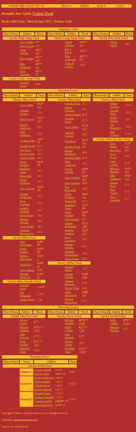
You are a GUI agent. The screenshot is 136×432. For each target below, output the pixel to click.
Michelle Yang (25, 350)
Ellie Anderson (25, 66)
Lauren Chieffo (69, 170)
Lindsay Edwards (70, 283)
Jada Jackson (24, 336)
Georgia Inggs (28, 140)
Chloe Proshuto (25, 181)
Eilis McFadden (26, 243)
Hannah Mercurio (25, 276)
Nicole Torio (72, 288)
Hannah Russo (69, 268)
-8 (38, 266)
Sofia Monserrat (70, 294)
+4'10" (127, 323)
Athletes (84, 5)
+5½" (36, 330)
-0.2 (39, 106)
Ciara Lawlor (24, 51)
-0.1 (84, 143)
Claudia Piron (72, 103)
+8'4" (82, 323)
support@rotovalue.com (25, 420)
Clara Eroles (27, 226)
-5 (38, 277)
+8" (81, 45)
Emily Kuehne (24, 250)
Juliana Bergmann (26, 196)
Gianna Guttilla (69, 276)
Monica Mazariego (26, 257)
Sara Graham (27, 188)
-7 (38, 259)
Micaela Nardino (114, 170)
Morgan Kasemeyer (71, 301)
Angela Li (25, 264)
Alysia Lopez (113, 44)
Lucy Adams (27, 270)
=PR (84, 226)
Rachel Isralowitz (25, 126)
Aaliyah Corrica (69, 65)
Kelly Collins (24, 343)
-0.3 (39, 121)
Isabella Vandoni (24, 210)
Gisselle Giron (24, 84)
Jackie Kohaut (73, 114)
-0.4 (84, 233)
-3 (64, 405)
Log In (119, 5)
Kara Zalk (25, 176)
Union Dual (42, 13)
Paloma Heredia (24, 221)
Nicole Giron (27, 154)
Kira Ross (25, 150)
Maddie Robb (27, 146)
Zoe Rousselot (25, 294)
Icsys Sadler (27, 42)
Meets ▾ (66, 5)
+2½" (36, 344)
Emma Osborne (69, 44)
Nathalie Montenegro (27, 232)
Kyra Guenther (25, 73)
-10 (84, 295)
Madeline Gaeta (25, 170)
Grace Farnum (24, 163)
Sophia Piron (27, 299)
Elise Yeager (27, 58)
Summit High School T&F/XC (26, 5)
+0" (37, 53)
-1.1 (126, 146)
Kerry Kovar (27, 46)
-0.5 (84, 128)
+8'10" (82, 351)
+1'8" (82, 330)
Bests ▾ (101, 5)
